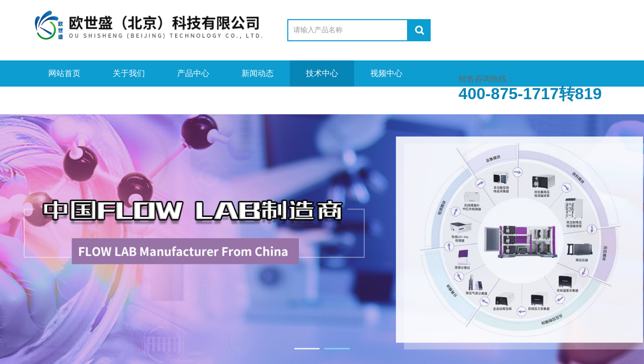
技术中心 (322, 73)
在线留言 (129, 99)
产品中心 (193, 73)
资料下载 (64, 99)
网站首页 (64, 73)
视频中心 (386, 73)
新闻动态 (258, 73)
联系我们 (193, 99)
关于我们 (129, 73)
